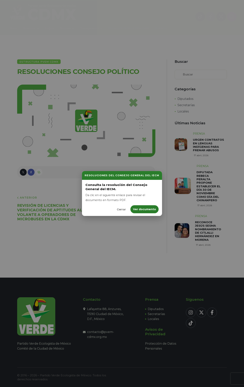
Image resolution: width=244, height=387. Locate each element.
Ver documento (144, 209)
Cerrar (121, 209)
